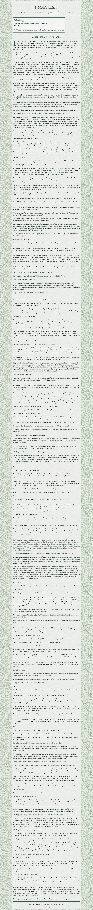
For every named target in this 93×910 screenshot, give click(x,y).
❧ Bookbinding (37, 13)
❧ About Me (22, 13)
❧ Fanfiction (53, 13)
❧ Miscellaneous (69, 13)
